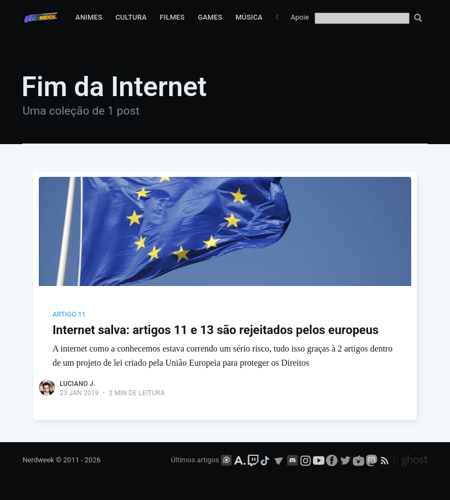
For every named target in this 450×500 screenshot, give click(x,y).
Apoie (300, 17)
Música (249, 17)
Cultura (130, 17)
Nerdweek (38, 460)
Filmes (172, 17)
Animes (88, 17)
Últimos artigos (195, 460)
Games (210, 17)
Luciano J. (77, 384)
